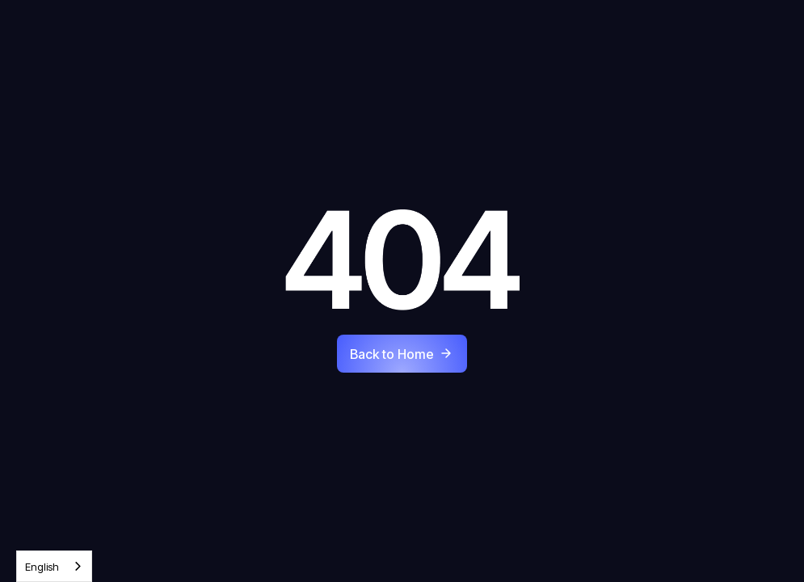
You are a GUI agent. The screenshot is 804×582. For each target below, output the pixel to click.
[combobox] (54, 566)
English (42, 566)
